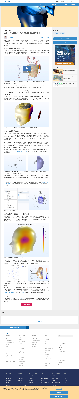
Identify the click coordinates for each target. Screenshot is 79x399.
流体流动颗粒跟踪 (23, 346)
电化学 (7, 344)
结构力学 (34, 348)
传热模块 (59, 356)
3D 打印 (59, 338)
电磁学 (63, 33)
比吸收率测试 (29, 86)
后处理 (59, 364)
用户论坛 (31, 380)
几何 (46, 343)
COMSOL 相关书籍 (22, 385)
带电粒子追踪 (22, 361)
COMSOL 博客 (7, 30)
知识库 (53, 380)
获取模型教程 (26, 305)
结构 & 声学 (35, 338)
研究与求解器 (48, 359)
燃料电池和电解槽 (10, 342)
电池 (7, 346)
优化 (46, 341)
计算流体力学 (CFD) (23, 348)
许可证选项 (8, 380)
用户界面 (47, 356)
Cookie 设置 (59, 389)
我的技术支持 (55, 378)
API (46, 337)
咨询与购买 (62, 1)
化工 (7, 338)
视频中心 (54, 4)
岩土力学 (34, 344)
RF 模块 (22, 292)
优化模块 (59, 353)
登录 (72, 1)
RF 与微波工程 (57, 33)
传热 (20, 337)
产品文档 (54, 385)
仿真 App (47, 339)
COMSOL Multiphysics (9, 292)
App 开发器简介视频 (62, 343)
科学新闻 (34, 335)
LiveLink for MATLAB (10, 361)
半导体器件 (21, 357)
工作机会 (65, 378)
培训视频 (73, 4)
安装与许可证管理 (49, 348)
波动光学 (21, 363)
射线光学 (21, 359)
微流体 (20, 343)
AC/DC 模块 (60, 341)
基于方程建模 (48, 346)
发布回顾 (8, 385)
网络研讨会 (43, 376)
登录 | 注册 (39, 321)
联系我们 (65, 382)
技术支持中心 (55, 376)
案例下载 (22, 298)
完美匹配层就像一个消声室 (21, 151)
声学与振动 (34, 342)
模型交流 (31, 382)
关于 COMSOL (67, 376)
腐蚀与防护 (8, 351)
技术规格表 (8, 378)
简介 (46, 361)
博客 (66, 4)
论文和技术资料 (21, 382)
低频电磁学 (21, 355)
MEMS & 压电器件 (36, 340)
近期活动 (43, 380)
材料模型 (34, 346)
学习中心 (31, 376)
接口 (7, 354)
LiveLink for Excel (9, 359)
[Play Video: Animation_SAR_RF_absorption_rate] (27, 68)
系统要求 (8, 382)
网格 (46, 365)
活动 (60, 4)
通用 (46, 335)
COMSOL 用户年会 (45, 382)
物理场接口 (47, 354)
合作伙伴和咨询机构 (56, 382)
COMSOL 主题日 (44, 378)
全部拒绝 (59, 393)
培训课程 (31, 378)
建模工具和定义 (48, 350)
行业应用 (46, 4)
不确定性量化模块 (61, 351)
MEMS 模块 (60, 347)
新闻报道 (65, 380)
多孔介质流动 (22, 341)
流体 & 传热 (22, 335)
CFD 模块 (60, 345)
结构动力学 (34, 351)
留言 (65, 43)
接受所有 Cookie (59, 396)
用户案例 (20, 380)
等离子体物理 (22, 365)
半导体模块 (60, 362)
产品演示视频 (21, 378)
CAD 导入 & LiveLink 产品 (11, 356)
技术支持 (57, 1)
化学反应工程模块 (61, 360)
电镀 (7, 348)
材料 (46, 352)
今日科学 (8, 335)
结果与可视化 (48, 363)
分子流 (20, 339)
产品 (39, 4)
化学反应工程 (9, 340)
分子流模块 (60, 358)
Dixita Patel (13, 37)
